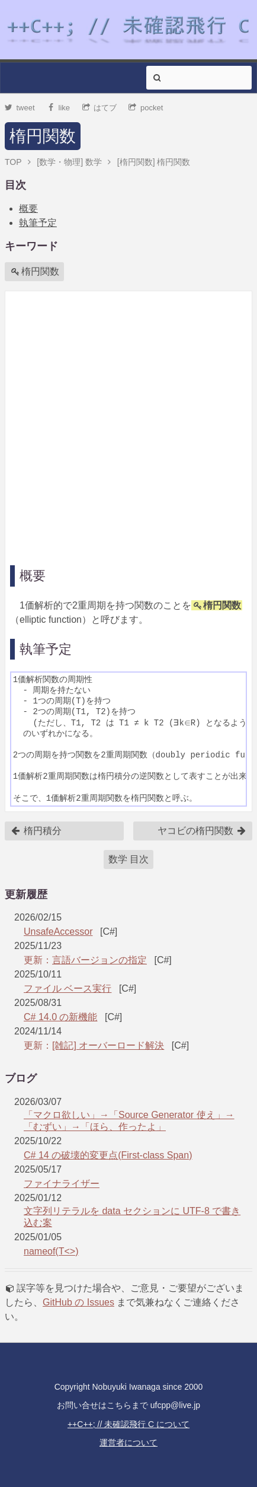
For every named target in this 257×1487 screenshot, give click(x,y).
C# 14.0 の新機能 (60, 1017)
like (58, 107)
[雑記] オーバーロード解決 (108, 1045)
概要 (28, 208)
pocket (145, 107)
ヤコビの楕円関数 (202, 831)
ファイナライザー (61, 1184)
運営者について (128, 1442)
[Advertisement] (128, 424)
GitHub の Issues (78, 1302)
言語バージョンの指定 (99, 960)
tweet (20, 107)
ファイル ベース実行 (67, 988)
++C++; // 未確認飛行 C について (128, 1424)
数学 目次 (128, 859)
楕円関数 (42, 136)
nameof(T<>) (51, 1251)
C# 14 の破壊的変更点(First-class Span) (108, 1155)
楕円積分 (36, 831)
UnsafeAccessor (58, 931)
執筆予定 (38, 223)
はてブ (99, 107)
